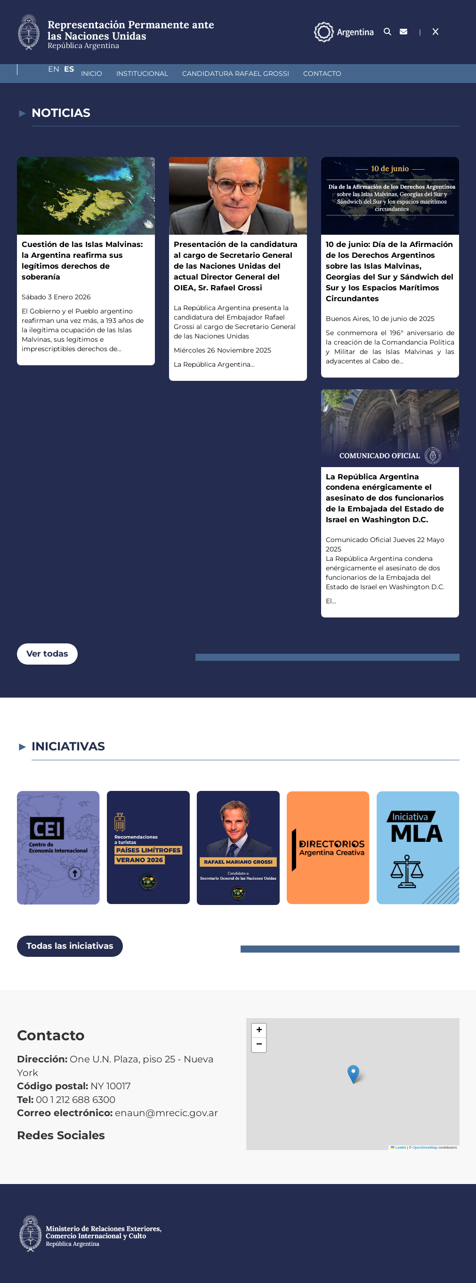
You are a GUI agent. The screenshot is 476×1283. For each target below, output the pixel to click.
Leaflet (398, 1147)
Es (455, 31)
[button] (353, 1074)
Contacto (272, 73)
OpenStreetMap (424, 1147)
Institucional (92, 73)
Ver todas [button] (47, 654)
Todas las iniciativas (69, 946)
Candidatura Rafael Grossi (185, 73)
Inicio (41, 73)
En (435, 31)
